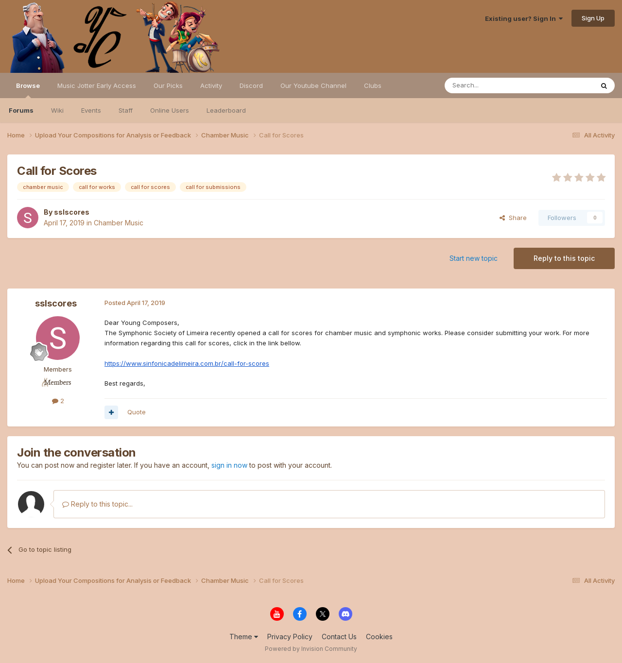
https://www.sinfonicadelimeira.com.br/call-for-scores (186, 363)
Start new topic (473, 258)
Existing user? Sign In (524, 18)
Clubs (372, 85)
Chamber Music (118, 223)
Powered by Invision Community (311, 648)
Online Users (169, 110)
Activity (211, 85)
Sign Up (593, 18)
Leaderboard (226, 110)
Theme (243, 636)
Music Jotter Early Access (96, 85)
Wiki (57, 110)
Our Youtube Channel (313, 85)
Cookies (379, 636)
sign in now (229, 465)
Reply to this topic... (97, 504)
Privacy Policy (289, 636)
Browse (28, 90)
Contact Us (339, 636)
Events (91, 110)
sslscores (71, 212)
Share (513, 217)
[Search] (494, 85)
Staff (126, 110)
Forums (21, 110)
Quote (136, 412)
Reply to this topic (564, 258)
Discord (251, 85)
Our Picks (168, 85)
